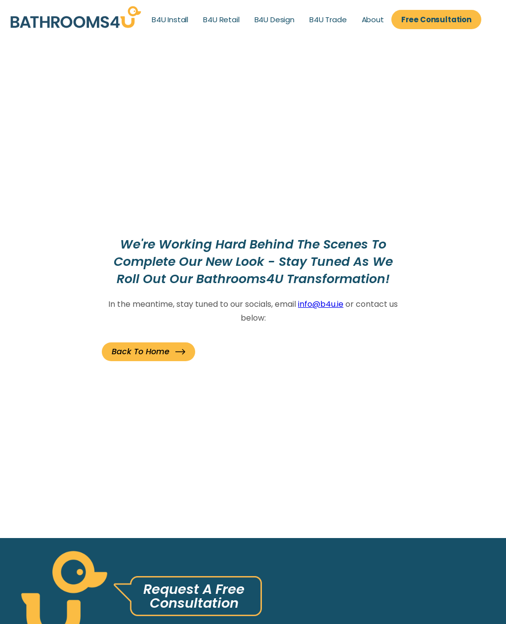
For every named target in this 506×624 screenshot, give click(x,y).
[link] (75, 19)
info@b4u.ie (320, 304)
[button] (148, 351)
